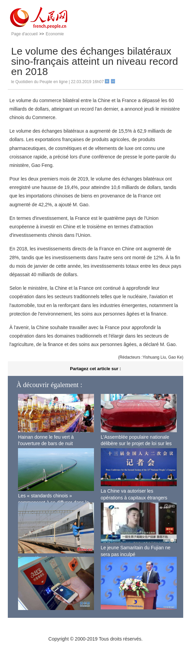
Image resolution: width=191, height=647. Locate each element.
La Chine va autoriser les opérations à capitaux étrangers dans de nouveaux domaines (134, 497)
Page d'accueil (24, 34)
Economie (55, 34)
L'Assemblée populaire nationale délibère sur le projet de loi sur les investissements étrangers (136, 443)
